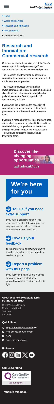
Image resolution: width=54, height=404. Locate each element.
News (8, 336)
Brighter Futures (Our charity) (21, 327)
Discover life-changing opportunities (26, 155)
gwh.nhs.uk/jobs (26, 166)
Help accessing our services (20, 332)
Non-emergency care (16, 340)
